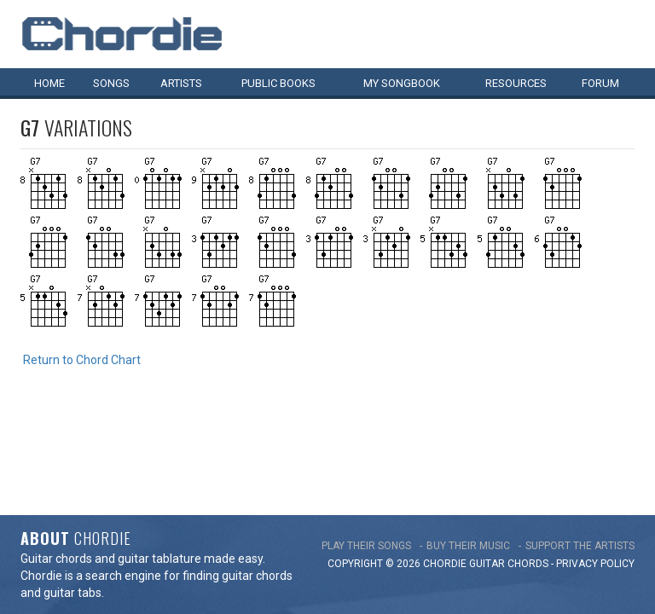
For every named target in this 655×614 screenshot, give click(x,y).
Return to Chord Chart (82, 360)
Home (49, 83)
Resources (516, 83)
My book (401, 83)
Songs (111, 83)
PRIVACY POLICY (595, 468)
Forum (600, 83)
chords (527, 468)
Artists (181, 83)
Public (278, 83)
